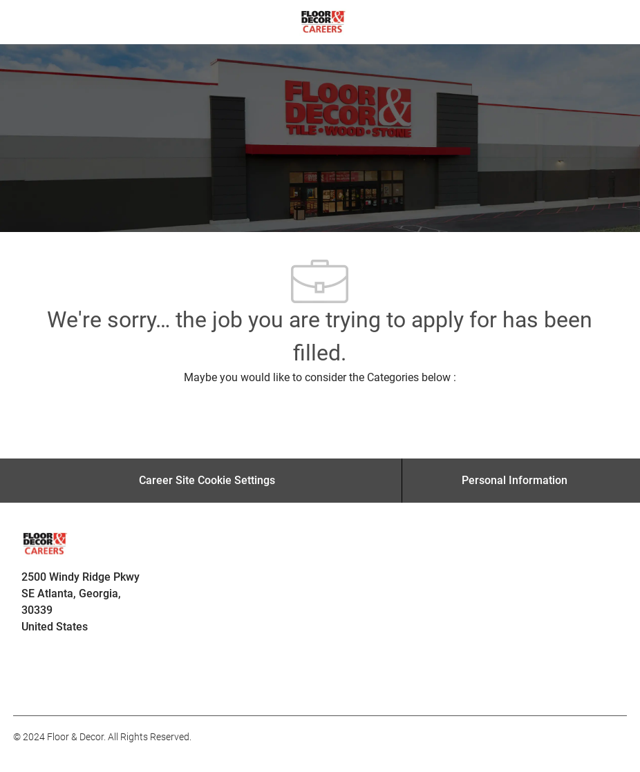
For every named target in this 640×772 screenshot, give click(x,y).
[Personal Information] (514, 481)
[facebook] (29, 685)
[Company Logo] (323, 21)
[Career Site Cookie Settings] (207, 481)
